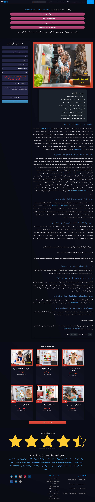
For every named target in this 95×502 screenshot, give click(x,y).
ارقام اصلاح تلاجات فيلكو (23, 462)
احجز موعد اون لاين (51, 1)
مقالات (67, 1)
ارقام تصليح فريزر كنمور (25, 459)
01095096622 (30, 10)
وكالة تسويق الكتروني (47, 466)
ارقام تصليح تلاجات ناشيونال (42, 459)
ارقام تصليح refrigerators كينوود (62, 462)
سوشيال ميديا (75, 1)
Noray (36, 466)
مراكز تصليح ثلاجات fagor (72, 479)
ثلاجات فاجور (65, 493)
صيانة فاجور (90, 1)
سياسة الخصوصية (61, 1)
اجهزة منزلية (83, 1)
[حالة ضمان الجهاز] (15, 83)
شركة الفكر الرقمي (26, 466)
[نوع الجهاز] (15, 68)
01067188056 (44, 10)
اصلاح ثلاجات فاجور (70, 124)
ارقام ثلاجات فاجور (82, 488)
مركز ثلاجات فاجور (73, 488)
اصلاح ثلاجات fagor (82, 479)
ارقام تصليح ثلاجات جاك (76, 459)
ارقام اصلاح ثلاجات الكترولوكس (41, 462)
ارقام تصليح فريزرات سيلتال (60, 459)
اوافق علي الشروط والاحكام (15, 97)
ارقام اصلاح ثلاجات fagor (81, 483)
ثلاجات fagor (72, 483)
